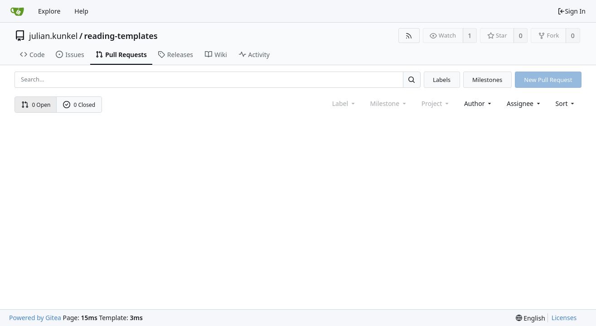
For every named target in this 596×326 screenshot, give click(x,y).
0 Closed (79, 105)
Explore (49, 11)
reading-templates (121, 35)
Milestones (487, 80)
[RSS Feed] (409, 35)
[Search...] (411, 79)
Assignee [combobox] (524, 103)
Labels (442, 80)
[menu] (566, 103)
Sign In (571, 11)
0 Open (36, 105)
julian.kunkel (53, 35)
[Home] (17, 11)
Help (81, 11)
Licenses (564, 317)
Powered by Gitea (35, 317)
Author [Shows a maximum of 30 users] (478, 103)
